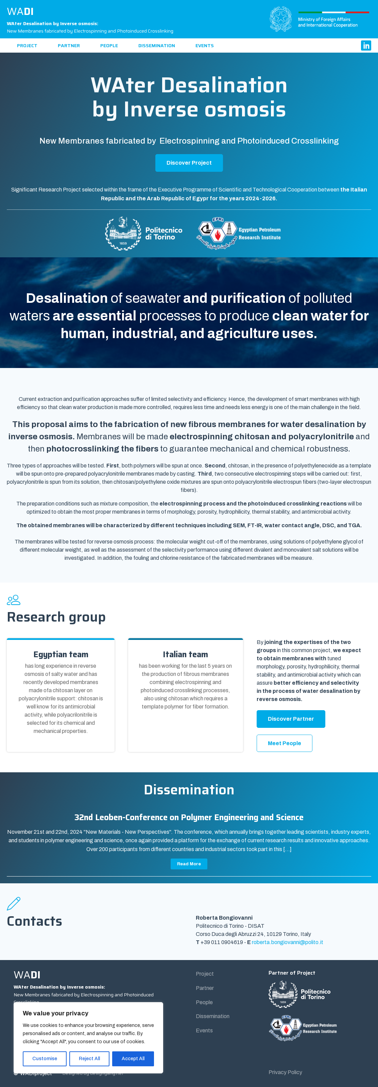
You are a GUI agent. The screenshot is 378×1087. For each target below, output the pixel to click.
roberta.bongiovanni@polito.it (287, 942)
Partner (69, 45)
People (109, 45)
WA (20, 11)
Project (27, 45)
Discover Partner (291, 719)
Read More (189, 864)
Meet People (284, 743)
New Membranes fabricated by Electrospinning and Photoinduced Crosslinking (90, 27)
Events (204, 45)
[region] (88, 1037)
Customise (44, 1058)
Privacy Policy (285, 1072)
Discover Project (189, 163)
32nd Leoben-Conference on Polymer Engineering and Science (189, 817)
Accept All (133, 1058)
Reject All (89, 1058)
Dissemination (156, 45)
